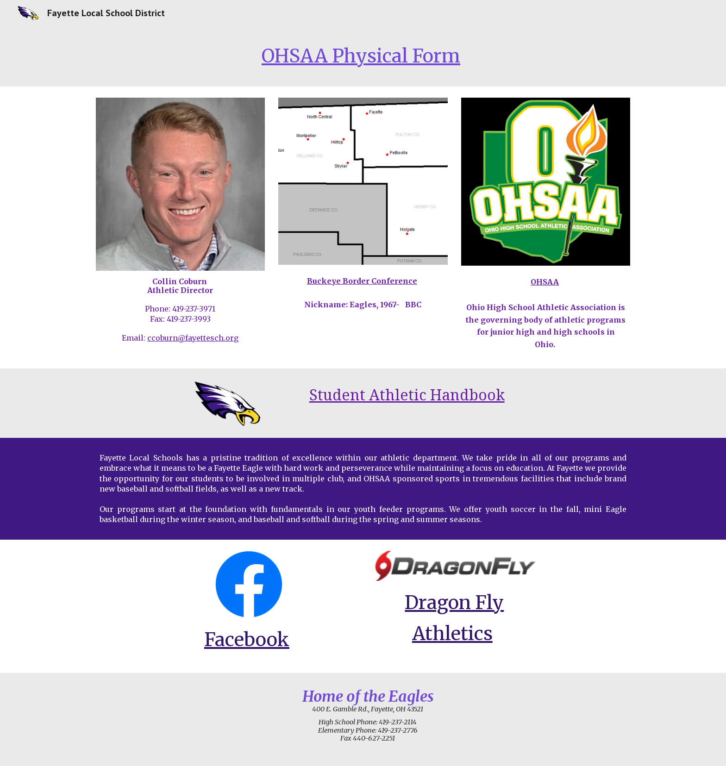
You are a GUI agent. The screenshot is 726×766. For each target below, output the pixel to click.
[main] (363, 56)
